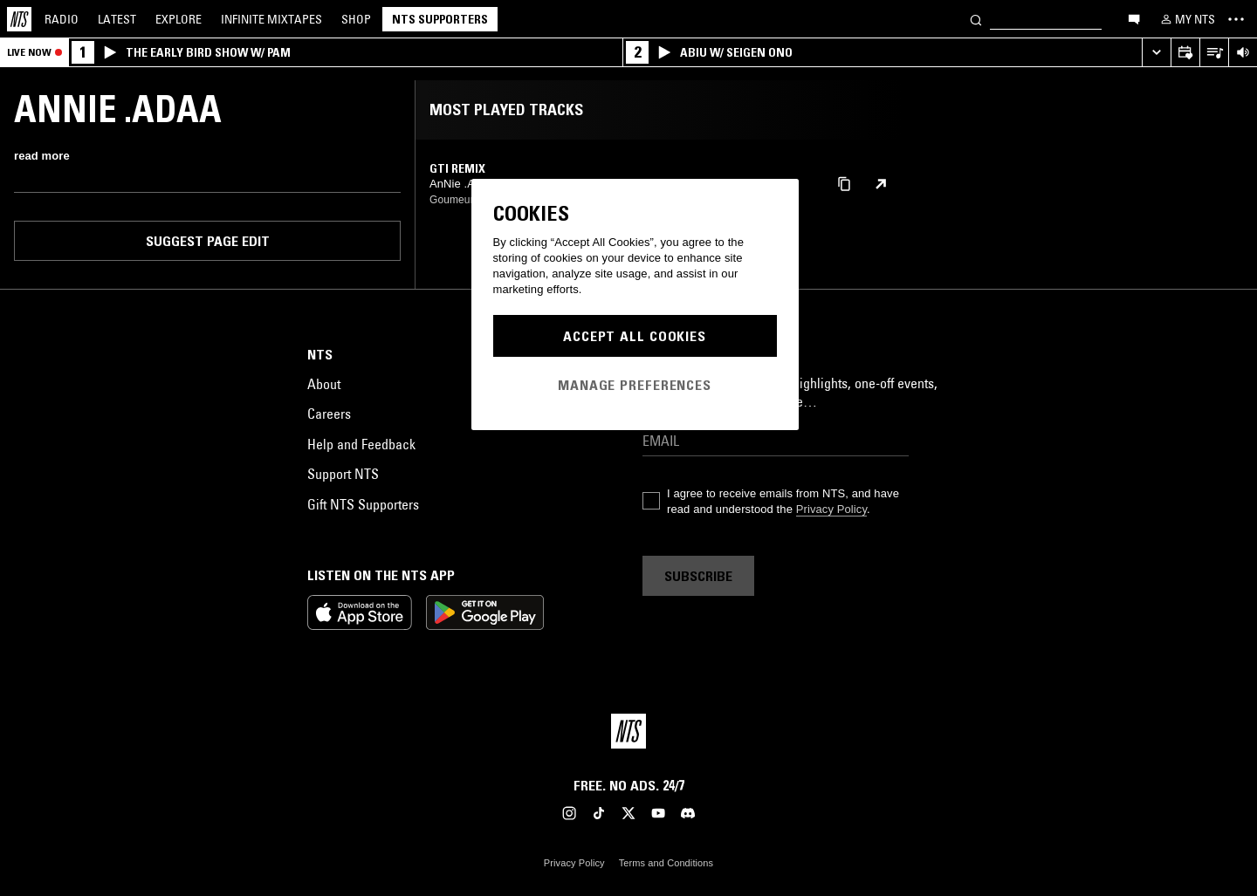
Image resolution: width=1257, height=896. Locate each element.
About (323, 384)
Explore (178, 19)
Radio (62, 19)
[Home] (19, 19)
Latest (117, 19)
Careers (329, 413)
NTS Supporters (440, 19)
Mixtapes (271, 19)
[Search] (976, 19)
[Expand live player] (1156, 52)
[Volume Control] (1242, 52)
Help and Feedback (361, 444)
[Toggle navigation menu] (1236, 19)
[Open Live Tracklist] (1213, 52)
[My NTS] (1186, 19)
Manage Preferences (634, 384)
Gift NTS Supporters (363, 504)
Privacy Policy (831, 509)
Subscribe (698, 576)
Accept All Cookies (634, 336)
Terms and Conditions (666, 863)
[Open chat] (1134, 18)
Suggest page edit (208, 241)
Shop (356, 19)
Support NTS (343, 473)
